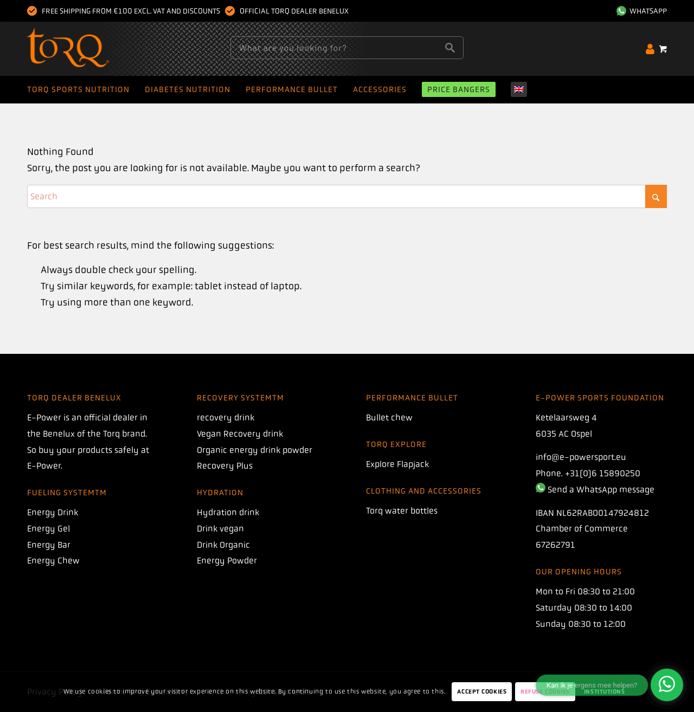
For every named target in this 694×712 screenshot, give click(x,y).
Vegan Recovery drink (240, 434)
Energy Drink (52, 512)
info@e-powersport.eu (581, 457)
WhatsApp (641, 11)
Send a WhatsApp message (601, 489)
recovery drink (225, 417)
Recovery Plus (225, 466)
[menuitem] (639, 10)
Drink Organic (223, 545)
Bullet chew (389, 417)
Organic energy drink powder (254, 450)
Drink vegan (220, 528)
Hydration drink (228, 512)
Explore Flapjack (397, 464)
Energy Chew (53, 560)
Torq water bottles (402, 511)
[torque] (89, 49)
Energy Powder (227, 560)
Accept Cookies (481, 691)
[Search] (347, 196)
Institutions (604, 691)
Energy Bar (48, 545)
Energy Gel (48, 528)
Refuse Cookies (545, 691)
